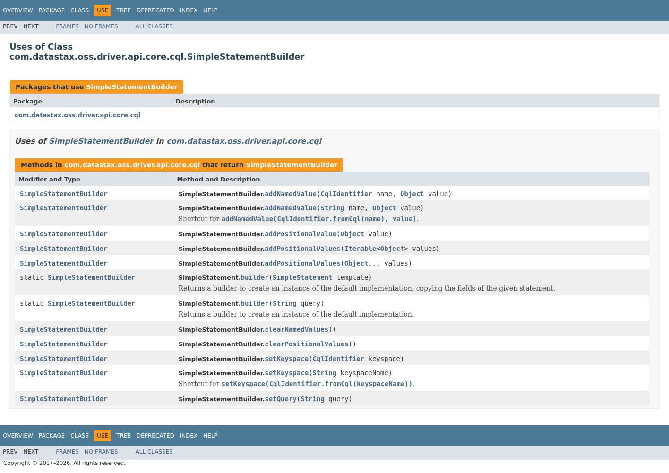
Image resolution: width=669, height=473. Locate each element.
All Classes (154, 26)
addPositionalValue (300, 234)
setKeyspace (287, 358)
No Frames (101, 26)
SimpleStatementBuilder (132, 87)
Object (412, 194)
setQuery (280, 399)
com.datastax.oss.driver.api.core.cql (77, 115)
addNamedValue (291, 194)
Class (79, 10)
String (332, 208)
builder (255, 277)
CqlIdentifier (346, 194)
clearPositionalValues (306, 344)
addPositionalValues (302, 248)
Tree (123, 10)
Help (210, 10)
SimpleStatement (302, 277)
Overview (18, 10)
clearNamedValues (296, 329)
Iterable (360, 248)
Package (52, 10)
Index (189, 10)
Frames (67, 26)
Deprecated (155, 10)
